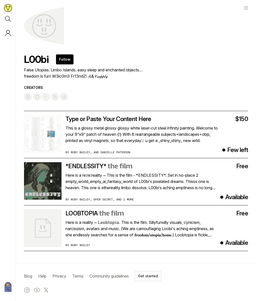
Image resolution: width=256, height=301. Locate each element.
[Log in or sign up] (8, 33)
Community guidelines (109, 276)
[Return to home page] (8, 8)
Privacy (59, 276)
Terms (78, 276)
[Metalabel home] (8, 287)
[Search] (8, 19)
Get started (148, 276)
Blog (28, 276)
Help (42, 276)
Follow (64, 59)
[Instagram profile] (246, 8)
